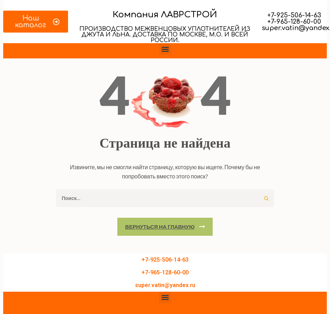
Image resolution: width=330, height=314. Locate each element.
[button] (165, 49)
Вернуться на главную (160, 226)
